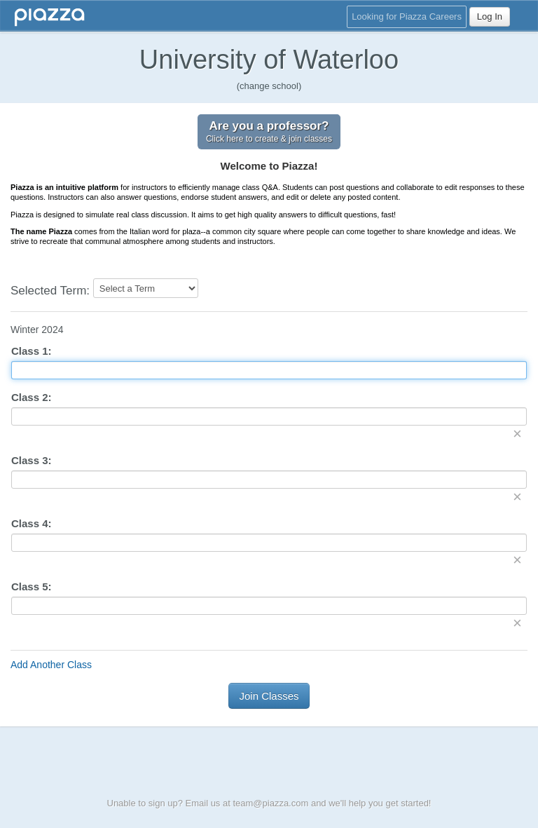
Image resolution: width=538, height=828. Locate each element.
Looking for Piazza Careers (407, 16)
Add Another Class (51, 664)
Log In (489, 16)
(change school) (269, 86)
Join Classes (268, 696)
